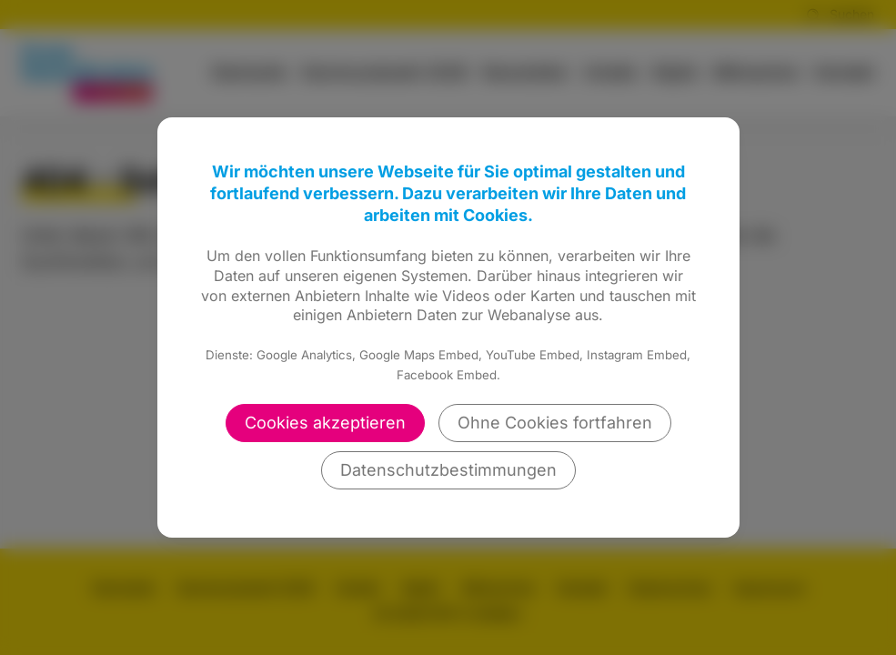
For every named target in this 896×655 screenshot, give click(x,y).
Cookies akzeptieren (325, 422)
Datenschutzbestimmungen (448, 469)
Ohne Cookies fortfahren (555, 422)
